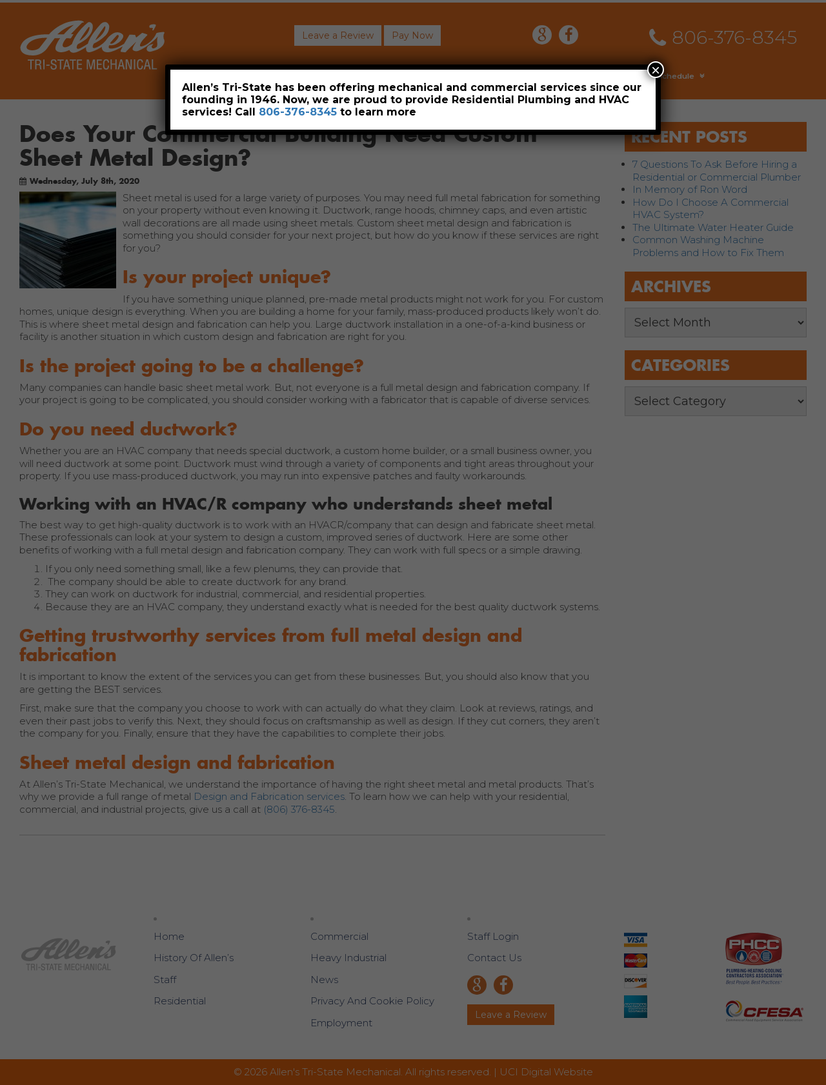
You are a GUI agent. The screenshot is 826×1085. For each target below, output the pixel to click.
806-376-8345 (298, 112)
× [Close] (655, 69)
